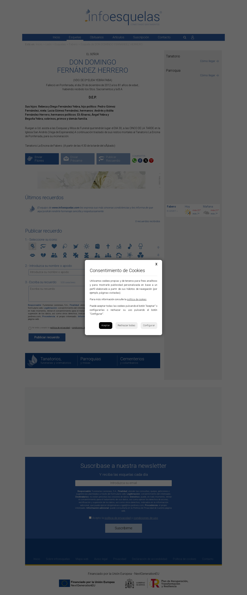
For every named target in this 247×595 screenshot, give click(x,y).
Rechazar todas (126, 325)
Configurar (149, 325)
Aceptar (105, 325)
